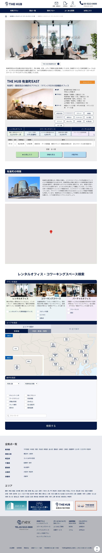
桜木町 (32, 494)
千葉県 (7, 463)
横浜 (40, 494)
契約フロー (51, 10)
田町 (40, 491)
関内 (36, 494)
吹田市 (31, 472)
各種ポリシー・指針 (36, 548)
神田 (10, 491)
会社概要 (12, 548)
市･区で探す (74, 329)
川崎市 (31, 454)
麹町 (6, 491)
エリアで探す (28, 326)
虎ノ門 (50, 491)
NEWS (71, 527)
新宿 (64, 491)
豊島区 (56, 449)
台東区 (61, 449)
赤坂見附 (41, 497)
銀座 (13, 491)
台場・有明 (8, 494)
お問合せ (82, 527)
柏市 (30, 463)
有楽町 (22, 497)
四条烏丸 (64, 497)
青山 (33, 491)
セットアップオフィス (44, 536)
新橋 (29, 491)
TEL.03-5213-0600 (24, 527)
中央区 (32, 449)
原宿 (46, 497)
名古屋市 (26, 467)
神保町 (69, 497)
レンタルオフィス (42, 523)
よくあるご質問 (58, 527)
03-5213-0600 (88, 3)
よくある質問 (69, 10)
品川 (36, 491)
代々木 (73, 491)
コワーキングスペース (43, 527)
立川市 (77, 449)
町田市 (89, 449)
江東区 (66, 449)
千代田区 (26, 449)
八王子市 (83, 449)
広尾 (31, 497)
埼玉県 (7, 458)
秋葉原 (90, 491)
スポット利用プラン (43, 533)
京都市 (26, 476)
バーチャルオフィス (43, 530)
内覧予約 (82, 523)
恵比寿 (78, 491)
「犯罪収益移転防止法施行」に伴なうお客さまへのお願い (76, 548)
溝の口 (44, 494)
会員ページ (73, 4)
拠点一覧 (32, 10)
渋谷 (82, 491)
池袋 (86, 491)
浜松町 (60, 491)
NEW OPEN (72, 523)
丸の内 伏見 (69, 494)
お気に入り (88, 10)
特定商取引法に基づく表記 (51, 548)
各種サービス (58, 530)
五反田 (27, 497)
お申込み (65, 4)
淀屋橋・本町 (81, 494)
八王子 (24, 494)
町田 (28, 494)
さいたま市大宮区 (29, 458)
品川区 (51, 449)
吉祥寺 (15, 494)
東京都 (7, 449)
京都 (6, 497)
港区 (36, 449)
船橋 (56, 494)
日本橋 (18, 491)
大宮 (52, 494)
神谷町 (55, 491)
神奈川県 (8, 454)
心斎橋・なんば (91, 494)
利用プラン (14, 10)
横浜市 (26, 454)
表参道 (36, 497)
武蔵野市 (71, 449)
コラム (71, 530)
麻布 (22, 491)
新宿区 (46, 449)
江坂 (74, 494)
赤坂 (26, 491)
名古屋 (62, 494)
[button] (51, 232)
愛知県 (7, 467)
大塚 (50, 497)
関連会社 (26, 548)
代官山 (68, 491)
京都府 (7, 476)
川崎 (48, 494)
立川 (19, 494)
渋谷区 (41, 449)
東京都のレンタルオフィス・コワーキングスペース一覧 (22, 16)
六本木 (45, 491)
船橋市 (26, 463)
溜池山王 (16, 497)
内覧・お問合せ (56, 4)
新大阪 (58, 497)
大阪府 (7, 472)
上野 (53, 497)
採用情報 (19, 548)
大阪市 (26, 472)
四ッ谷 (11, 497)
